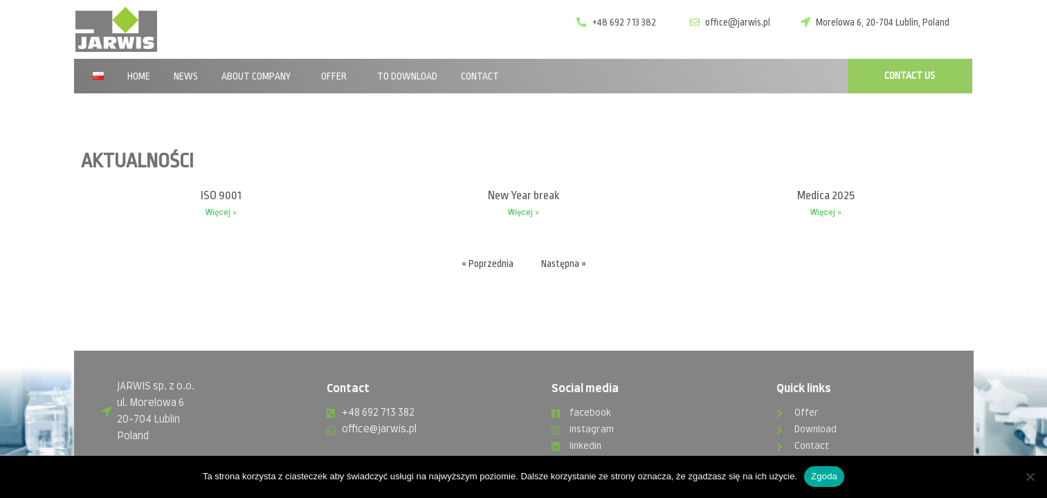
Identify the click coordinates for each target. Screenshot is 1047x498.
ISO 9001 (221, 195)
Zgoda (824, 476)
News (186, 76)
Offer (337, 76)
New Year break (523, 195)
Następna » (563, 262)
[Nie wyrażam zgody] (1030, 476)
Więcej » (221, 212)
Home (138, 76)
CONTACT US (909, 75)
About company (259, 76)
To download (407, 76)
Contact (480, 76)
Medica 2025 (826, 195)
